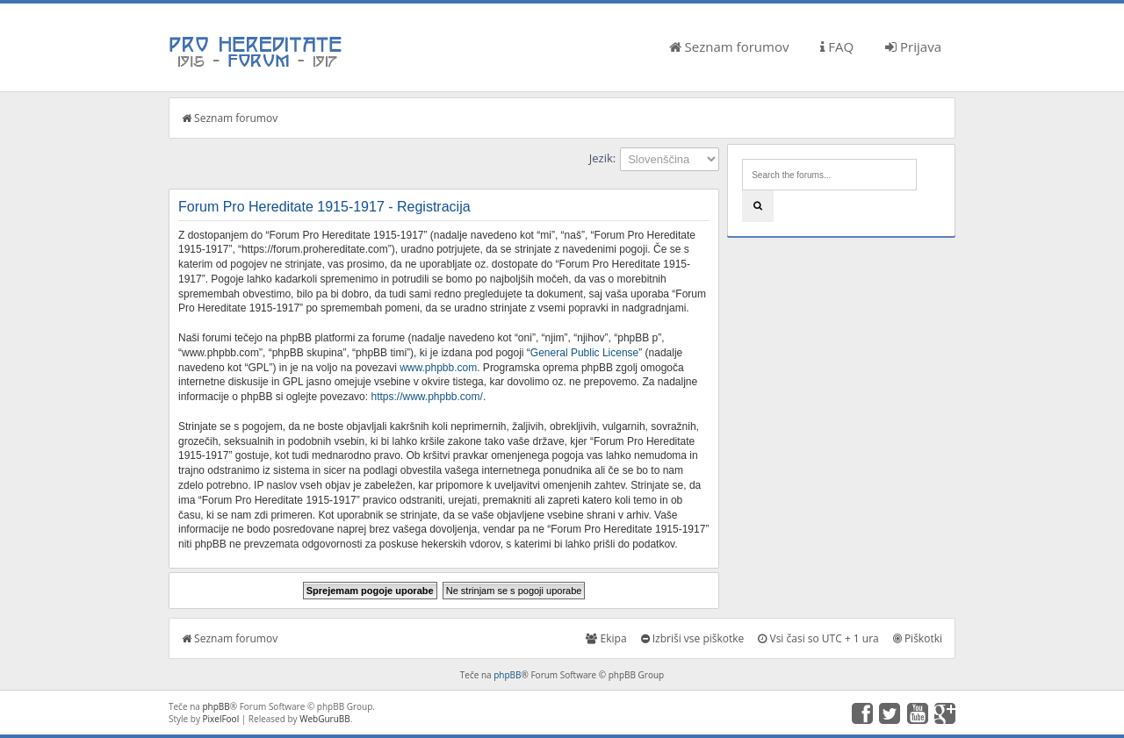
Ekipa (606, 638)
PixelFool (221, 719)
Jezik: (602, 158)
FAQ (837, 46)
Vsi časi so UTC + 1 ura (818, 638)
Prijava (913, 46)
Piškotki (917, 638)
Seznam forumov (729, 46)
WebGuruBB (324, 719)
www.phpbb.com (438, 368)
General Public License (584, 353)
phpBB (507, 675)
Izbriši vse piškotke (693, 638)
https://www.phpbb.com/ (426, 396)
